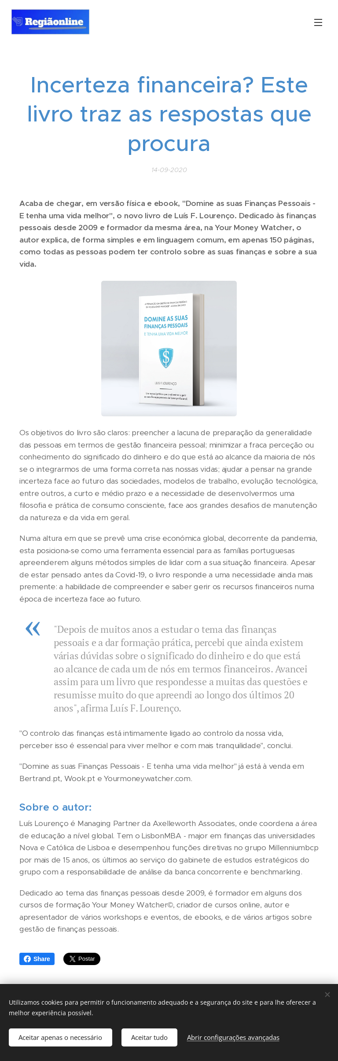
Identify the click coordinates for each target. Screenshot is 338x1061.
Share (37, 958)
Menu (318, 22)
